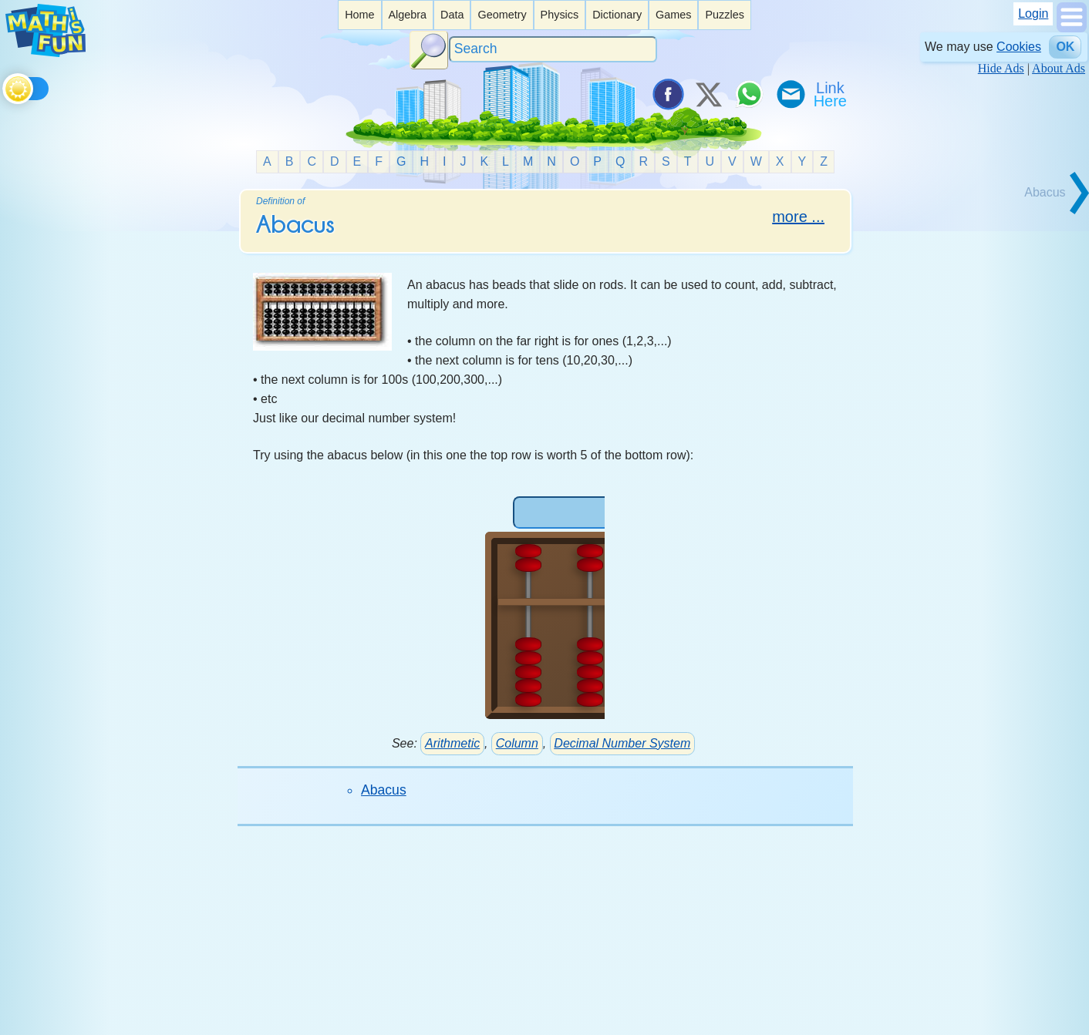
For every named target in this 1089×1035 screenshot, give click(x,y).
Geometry (501, 14)
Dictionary (617, 14)
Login (1033, 13)
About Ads (1058, 68)
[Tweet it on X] (708, 94)
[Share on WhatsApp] (748, 94)
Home (359, 14)
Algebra (407, 14)
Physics (560, 14)
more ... (798, 216)
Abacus (383, 790)
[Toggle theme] (5, 85)
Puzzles (724, 14)
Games (673, 14)
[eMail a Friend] (789, 94)
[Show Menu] (1072, 28)
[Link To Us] (831, 94)
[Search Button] (429, 50)
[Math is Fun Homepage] (45, 52)
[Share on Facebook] (667, 94)
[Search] (553, 49)
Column (517, 743)
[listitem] (359, 15)
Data (452, 14)
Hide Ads (1001, 68)
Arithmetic (452, 743)
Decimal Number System (622, 743)
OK (1065, 46)
